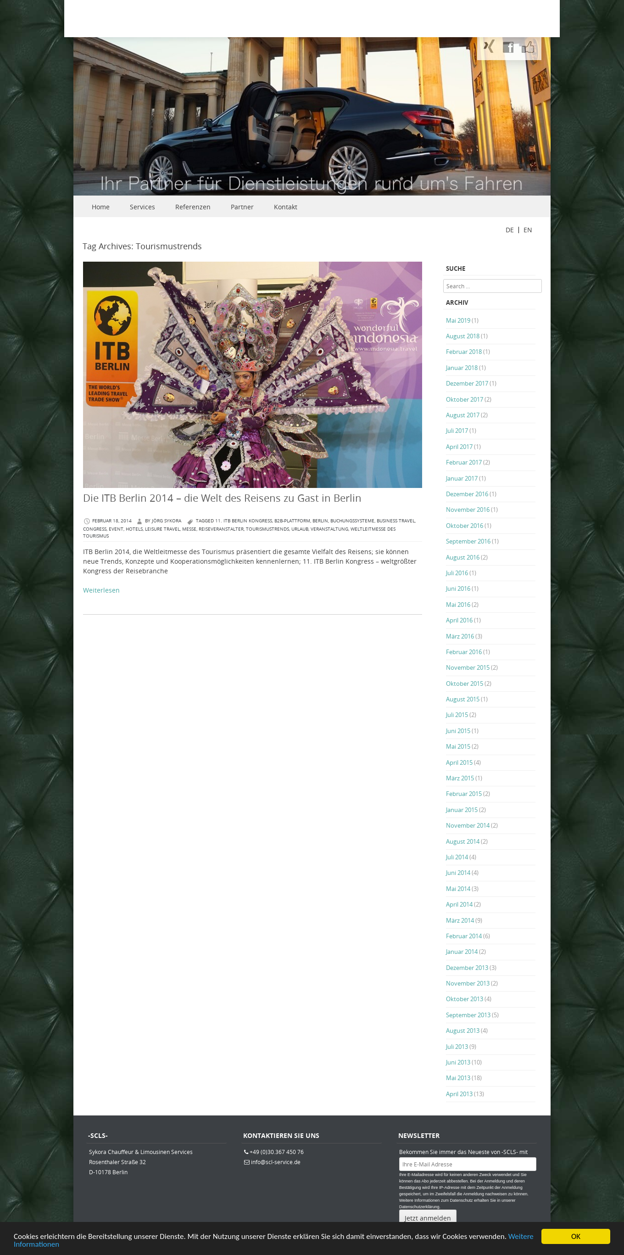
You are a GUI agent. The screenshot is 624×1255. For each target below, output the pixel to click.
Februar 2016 (464, 652)
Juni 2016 (458, 588)
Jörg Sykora (166, 521)
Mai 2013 (458, 1078)
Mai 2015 (458, 746)
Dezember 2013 (467, 968)
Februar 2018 (464, 351)
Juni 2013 (458, 1062)
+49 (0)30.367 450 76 (277, 1151)
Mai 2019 (458, 320)
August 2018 (462, 336)
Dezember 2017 (467, 383)
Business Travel (396, 521)
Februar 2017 (464, 462)
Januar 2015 (462, 810)
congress (94, 529)
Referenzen (193, 206)
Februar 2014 (464, 936)
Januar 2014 (462, 951)
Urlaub (299, 529)
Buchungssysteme (352, 521)
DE (510, 229)
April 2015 (459, 762)
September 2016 (468, 541)
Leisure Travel (162, 529)
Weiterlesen (101, 590)
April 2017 (459, 447)
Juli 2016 (457, 573)
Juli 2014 (457, 857)
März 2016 (460, 636)
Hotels (134, 529)
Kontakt (285, 206)
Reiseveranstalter (221, 529)
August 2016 (462, 557)
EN (528, 229)
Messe (189, 529)
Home (101, 206)
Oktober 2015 (464, 683)
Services (142, 206)
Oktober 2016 (464, 525)
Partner (242, 206)
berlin (320, 521)
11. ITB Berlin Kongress (243, 521)
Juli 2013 (457, 1046)
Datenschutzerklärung (419, 1207)
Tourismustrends (267, 529)
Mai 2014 (458, 889)
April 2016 (459, 620)
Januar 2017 (462, 478)
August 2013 (462, 1030)
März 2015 (460, 778)
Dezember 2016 (467, 494)
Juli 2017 (457, 430)
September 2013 (468, 1015)
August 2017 (462, 415)
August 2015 (462, 699)
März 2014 (460, 920)
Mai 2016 (458, 604)
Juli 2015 (457, 715)
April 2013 (459, 1094)
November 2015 (468, 667)
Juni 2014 (458, 872)
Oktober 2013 (464, 999)
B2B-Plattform (292, 521)
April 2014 (459, 904)
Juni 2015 (458, 731)
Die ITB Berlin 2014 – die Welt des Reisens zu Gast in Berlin (222, 497)
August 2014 (462, 841)
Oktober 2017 (464, 399)
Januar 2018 (462, 368)
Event (116, 529)
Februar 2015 (464, 794)
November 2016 (468, 509)
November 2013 (468, 983)
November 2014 (468, 825)
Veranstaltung (329, 529)
